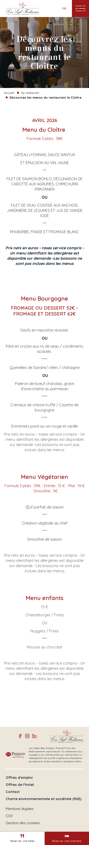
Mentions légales (20, 809)
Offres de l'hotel (20, 785)
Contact (13, 792)
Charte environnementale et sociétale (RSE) (43, 799)
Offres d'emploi (19, 777)
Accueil (9, 93)
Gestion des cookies (23, 823)
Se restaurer (30, 93)
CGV (9, 816)
